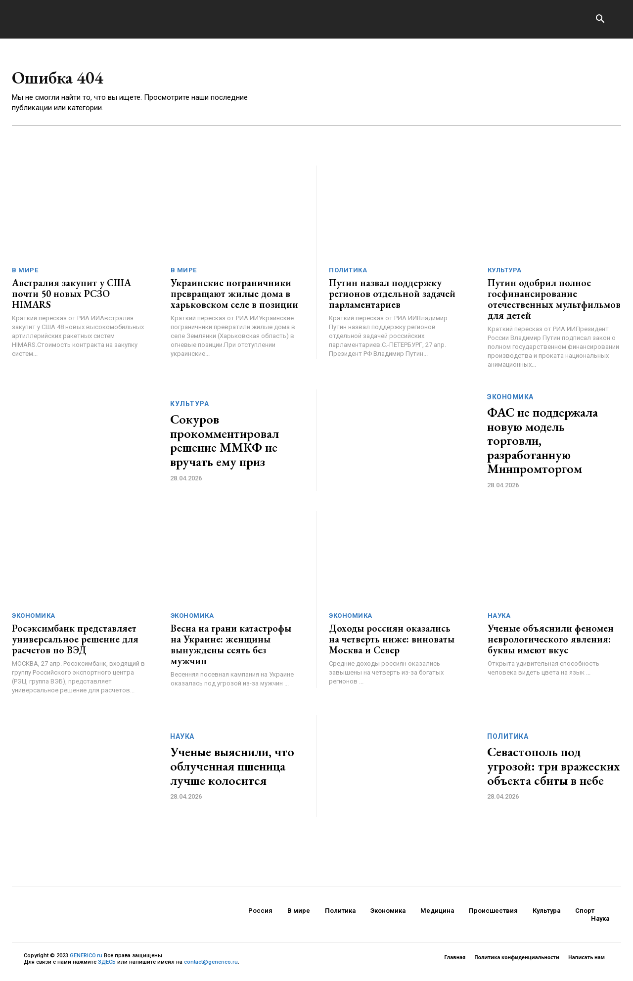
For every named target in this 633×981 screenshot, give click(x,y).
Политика (348, 273)
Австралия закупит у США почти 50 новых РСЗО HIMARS (71, 297)
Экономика (510, 400)
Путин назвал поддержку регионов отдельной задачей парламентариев (392, 297)
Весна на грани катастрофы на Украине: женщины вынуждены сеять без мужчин (231, 648)
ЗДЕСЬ (107, 965)
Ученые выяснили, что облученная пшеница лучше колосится (232, 769)
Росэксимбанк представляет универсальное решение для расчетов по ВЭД (75, 642)
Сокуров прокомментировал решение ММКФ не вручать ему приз (224, 443)
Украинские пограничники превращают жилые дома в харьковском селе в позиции (234, 297)
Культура (505, 273)
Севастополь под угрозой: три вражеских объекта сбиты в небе (553, 769)
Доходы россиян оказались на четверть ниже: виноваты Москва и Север (391, 642)
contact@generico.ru (211, 965)
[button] (599, 19)
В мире (25, 273)
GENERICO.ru (86, 959)
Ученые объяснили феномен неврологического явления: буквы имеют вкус (551, 642)
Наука (499, 619)
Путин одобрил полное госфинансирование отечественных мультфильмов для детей (554, 302)
